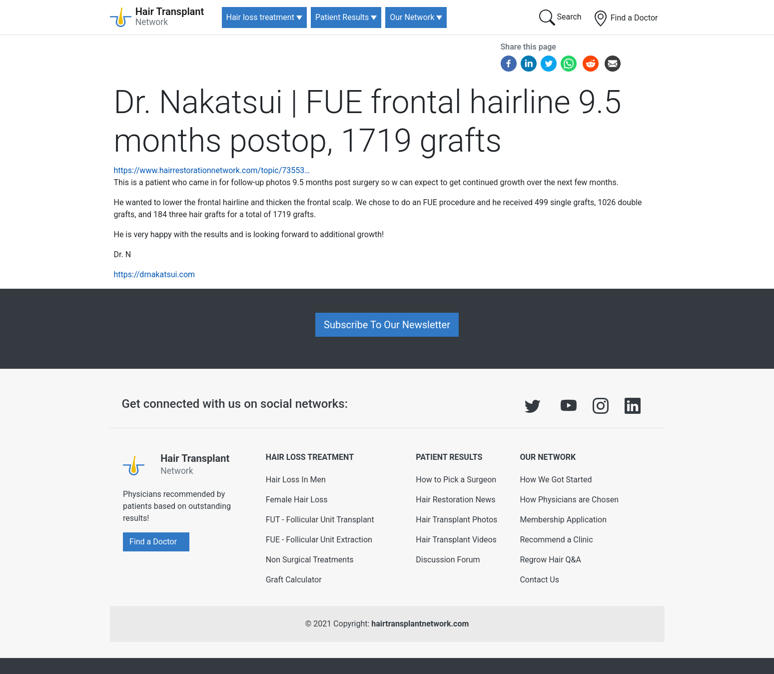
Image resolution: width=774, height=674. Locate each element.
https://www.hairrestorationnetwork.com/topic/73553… (212, 170)
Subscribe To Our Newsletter (387, 325)
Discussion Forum (448, 559)
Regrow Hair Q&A (550, 559)
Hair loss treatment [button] (260, 17)
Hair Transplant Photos (456, 519)
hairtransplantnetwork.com (420, 623)
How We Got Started (556, 479)
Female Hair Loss (297, 499)
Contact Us (539, 579)
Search (560, 18)
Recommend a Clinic (556, 539)
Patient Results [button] (342, 17)
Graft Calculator (294, 579)
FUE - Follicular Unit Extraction (319, 539)
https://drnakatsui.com (154, 274)
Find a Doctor (625, 19)
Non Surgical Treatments (310, 559)
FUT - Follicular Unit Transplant (320, 519)
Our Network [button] (412, 17)
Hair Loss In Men (296, 479)
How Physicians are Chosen (569, 499)
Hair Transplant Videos (456, 539)
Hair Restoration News (455, 499)
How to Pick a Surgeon (456, 479)
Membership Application (563, 519)
